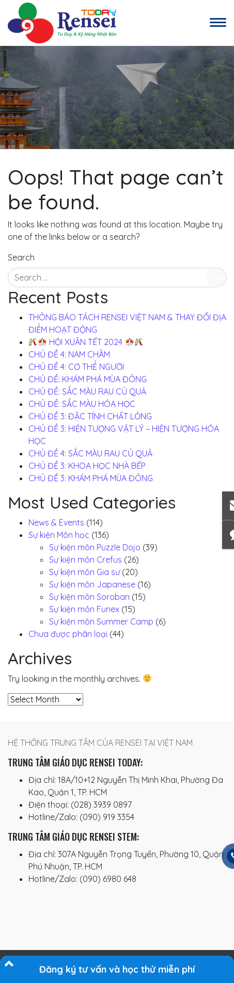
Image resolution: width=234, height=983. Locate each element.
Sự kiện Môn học (58, 535)
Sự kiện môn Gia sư (84, 572)
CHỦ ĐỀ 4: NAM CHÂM (69, 354)
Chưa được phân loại (67, 634)
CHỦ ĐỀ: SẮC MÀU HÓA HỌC (81, 404)
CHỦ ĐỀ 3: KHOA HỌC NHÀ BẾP (87, 466)
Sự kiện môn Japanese (92, 584)
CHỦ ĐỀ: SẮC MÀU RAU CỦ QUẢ (87, 391)
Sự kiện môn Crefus (85, 559)
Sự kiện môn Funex (84, 609)
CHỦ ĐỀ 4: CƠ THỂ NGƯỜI (76, 367)
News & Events (56, 522)
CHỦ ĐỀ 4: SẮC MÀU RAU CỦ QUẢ (90, 453)
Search (21, 257)
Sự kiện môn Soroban (89, 597)
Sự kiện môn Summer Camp (101, 621)
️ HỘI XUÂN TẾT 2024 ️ (86, 342)
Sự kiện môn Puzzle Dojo (95, 547)
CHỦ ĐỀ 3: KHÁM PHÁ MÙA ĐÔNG (90, 478)
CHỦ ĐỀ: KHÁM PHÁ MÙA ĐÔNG (87, 379)
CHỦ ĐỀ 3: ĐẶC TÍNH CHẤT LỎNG (90, 416)
